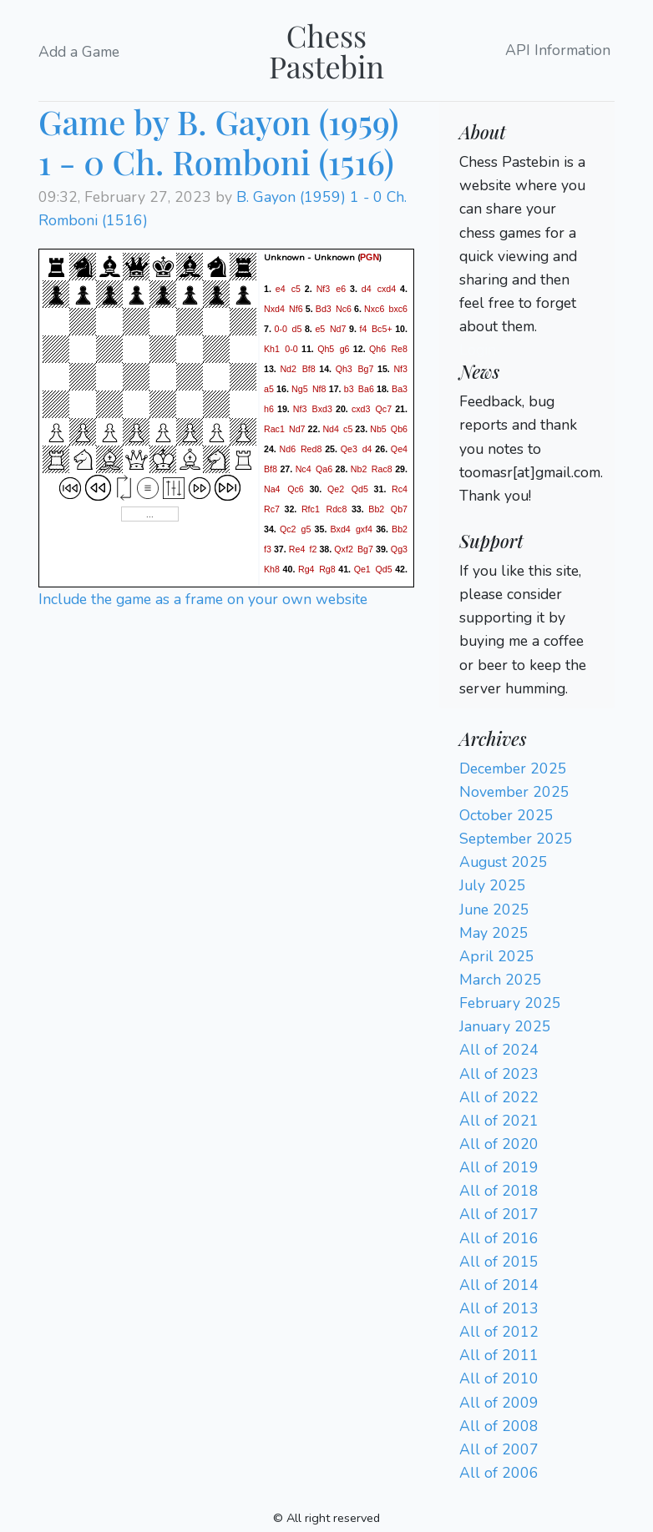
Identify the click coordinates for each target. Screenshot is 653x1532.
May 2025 (494, 933)
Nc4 (303, 469)
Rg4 (306, 569)
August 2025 (503, 862)
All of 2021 (499, 1121)
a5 (269, 389)
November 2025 (514, 792)
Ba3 (399, 389)
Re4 (297, 549)
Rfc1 (310, 509)
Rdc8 (336, 509)
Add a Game (78, 52)
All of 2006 (499, 1473)
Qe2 (335, 489)
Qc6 (295, 489)
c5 (296, 289)
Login (477, 350)
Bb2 (376, 509)
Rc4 (399, 489)
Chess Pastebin (326, 50)
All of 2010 (499, 1378)
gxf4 (364, 529)
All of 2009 (499, 1403)
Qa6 (324, 469)
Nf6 (296, 309)
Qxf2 (343, 549)
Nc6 (344, 309)
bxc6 (398, 309)
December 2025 (513, 768)
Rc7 (272, 509)
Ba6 (366, 389)
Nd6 (288, 449)
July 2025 (492, 885)
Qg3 (399, 549)
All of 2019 (499, 1167)
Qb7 (399, 509)
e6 (341, 289)
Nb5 (378, 429)
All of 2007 (499, 1449)
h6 (269, 409)
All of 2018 (499, 1191)
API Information (557, 50)
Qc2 (288, 529)
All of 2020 (499, 1144)
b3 (349, 389)
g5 (306, 529)
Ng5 (299, 389)
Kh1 (272, 349)
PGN (369, 257)
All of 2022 (499, 1097)
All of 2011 (499, 1355)
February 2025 (510, 1003)
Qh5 (325, 349)
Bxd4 (340, 529)
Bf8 (309, 369)
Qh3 (344, 369)
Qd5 (360, 489)
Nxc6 (374, 309)
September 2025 (516, 839)
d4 (367, 289)
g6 (345, 349)
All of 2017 (499, 1214)
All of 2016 (499, 1238)
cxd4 (387, 289)
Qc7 (384, 409)
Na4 (272, 489)
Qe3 (349, 449)
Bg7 (365, 369)
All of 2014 (499, 1285)
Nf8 (319, 389)
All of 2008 (499, 1426)
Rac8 (382, 469)
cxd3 (361, 409)
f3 (267, 549)
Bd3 (324, 309)
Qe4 (399, 449)
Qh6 (377, 349)
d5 (297, 329)
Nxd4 (274, 309)
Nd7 (338, 329)
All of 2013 (499, 1308)
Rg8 (327, 569)
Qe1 (362, 569)
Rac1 (274, 429)
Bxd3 (322, 409)
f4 (363, 329)
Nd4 (330, 429)
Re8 (399, 349)
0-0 (280, 329)
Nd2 (288, 369)
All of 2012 (499, 1332)
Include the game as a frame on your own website (202, 599)
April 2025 (496, 956)
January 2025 (505, 1026)
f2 (313, 549)
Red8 (311, 449)
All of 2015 (499, 1262)
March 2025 (500, 980)
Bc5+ (382, 329)
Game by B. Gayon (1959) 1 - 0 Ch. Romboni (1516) (218, 141)
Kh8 (272, 569)
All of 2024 (499, 1050)
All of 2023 (499, 1074)
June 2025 (494, 910)
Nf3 (323, 289)
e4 (281, 289)
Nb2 (359, 469)
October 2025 (506, 815)
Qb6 (399, 429)
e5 (320, 329)
